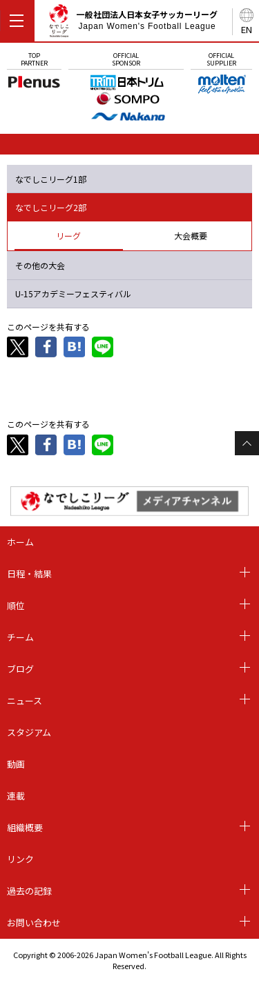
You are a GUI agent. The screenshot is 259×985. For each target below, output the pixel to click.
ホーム (20, 541)
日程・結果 (29, 573)
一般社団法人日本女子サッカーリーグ (133, 23)
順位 (16, 605)
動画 (16, 763)
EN (246, 29)
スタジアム (29, 732)
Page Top (247, 443)
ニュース (24, 700)
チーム (20, 637)
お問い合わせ (34, 922)
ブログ (20, 668)
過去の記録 (29, 890)
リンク (20, 859)
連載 (16, 795)
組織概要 (25, 827)
